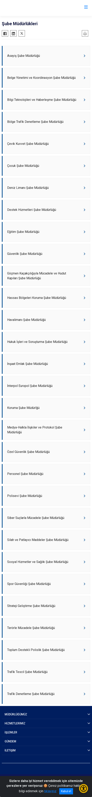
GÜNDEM (10, 741)
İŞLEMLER (11, 732)
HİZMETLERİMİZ (15, 723)
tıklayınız (50, 791)
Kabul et (66, 791)
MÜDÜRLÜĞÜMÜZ (16, 714)
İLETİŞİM (10, 750)
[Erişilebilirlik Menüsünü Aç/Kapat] (83, 788)
